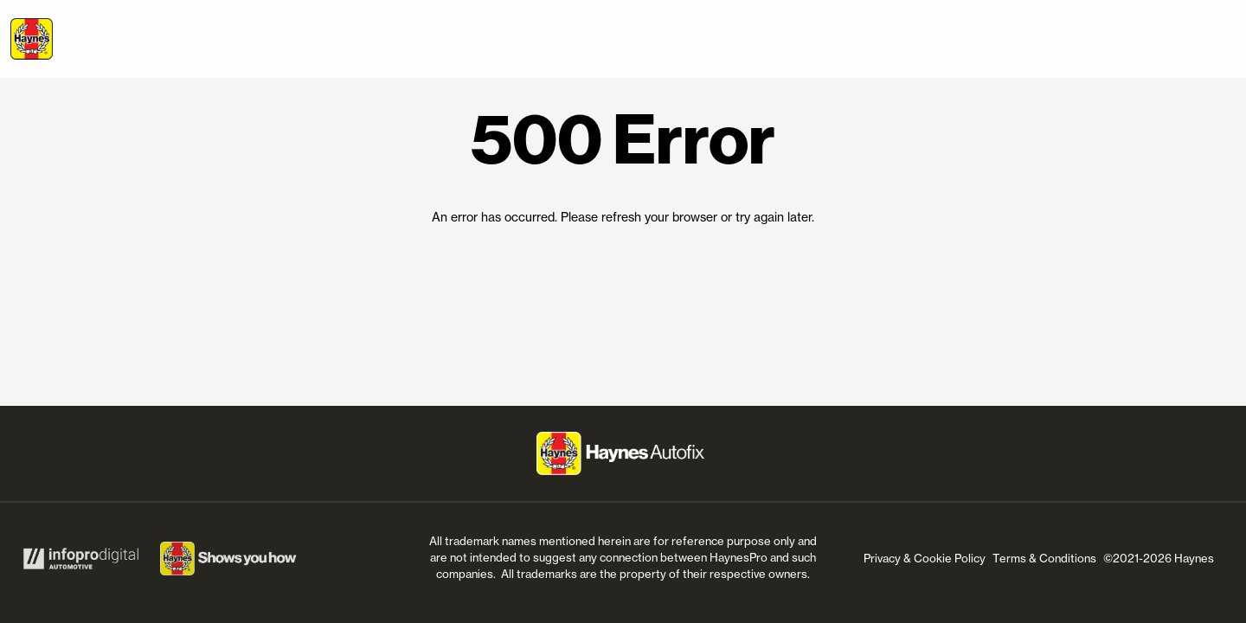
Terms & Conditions (1044, 558)
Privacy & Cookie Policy (925, 558)
